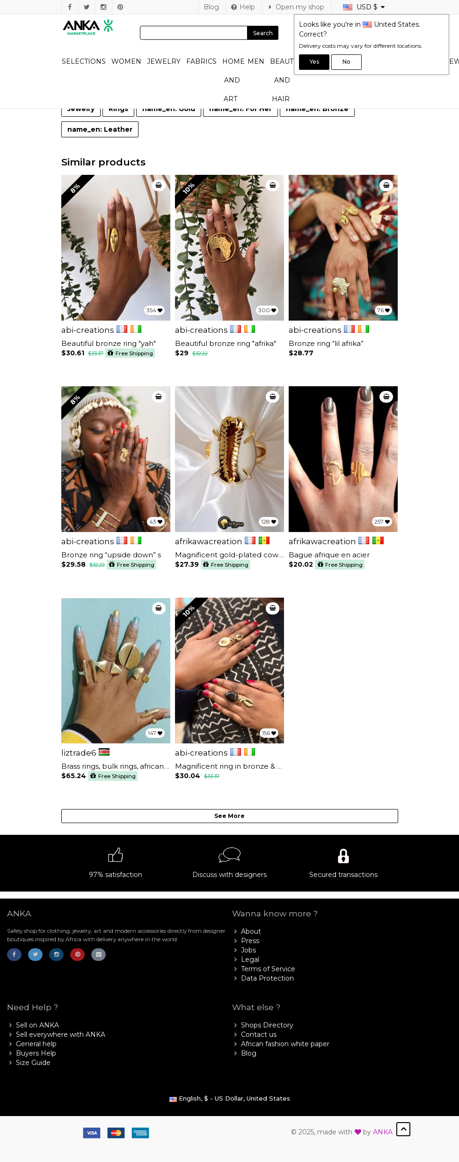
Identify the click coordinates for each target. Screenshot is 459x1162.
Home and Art (233, 80)
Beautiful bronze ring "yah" (108, 343)
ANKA (383, 1132)
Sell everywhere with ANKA (56, 1034)
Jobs (244, 950)
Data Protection (263, 978)
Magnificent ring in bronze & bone (235, 766)
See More (229, 815)
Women (126, 61)
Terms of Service (263, 969)
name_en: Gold (168, 109)
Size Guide (29, 1062)
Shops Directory (262, 1025)
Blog (211, 7)
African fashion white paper (280, 1044)
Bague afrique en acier (329, 554)
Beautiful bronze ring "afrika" (225, 343)
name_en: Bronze (317, 109)
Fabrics (201, 61)
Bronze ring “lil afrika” (326, 343)
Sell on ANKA (33, 1025)
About (246, 931)
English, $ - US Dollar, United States (229, 1098)
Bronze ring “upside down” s (111, 554)
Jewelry (164, 61)
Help (243, 7)
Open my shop (295, 7)
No (346, 61)
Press (245, 941)
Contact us (254, 1034)
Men (256, 61)
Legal (245, 959)
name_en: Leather (99, 129)
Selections (84, 61)
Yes (314, 61)
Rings (118, 109)
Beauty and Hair (284, 80)
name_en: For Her (240, 109)
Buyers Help (31, 1053)
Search (263, 33)
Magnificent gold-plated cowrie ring (239, 554)
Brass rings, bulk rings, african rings (121, 766)
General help (32, 1044)
